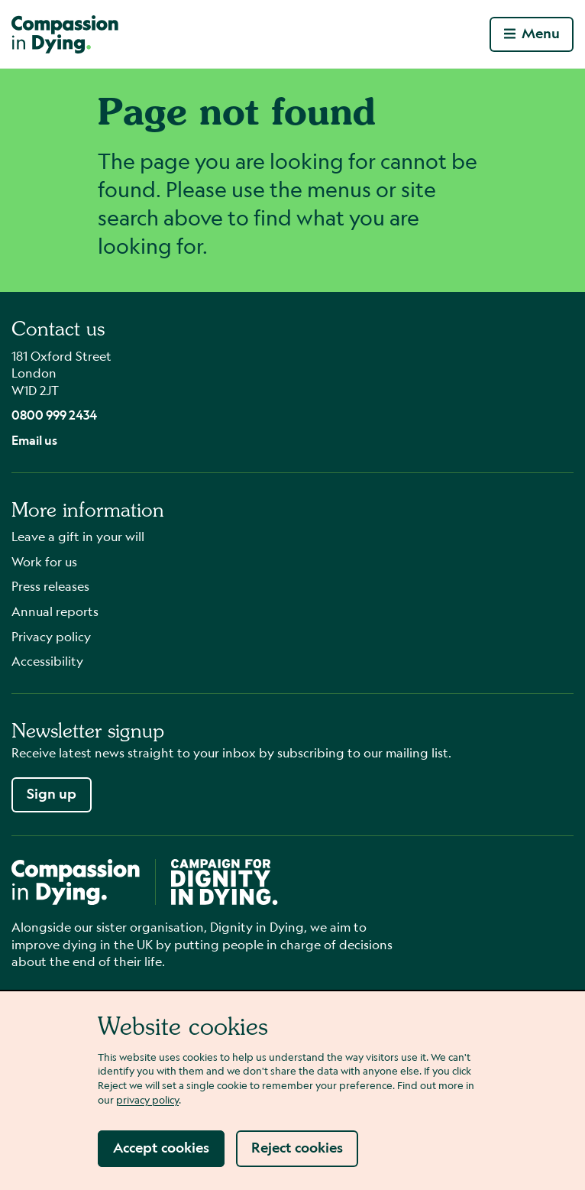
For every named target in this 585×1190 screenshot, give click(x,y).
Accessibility (47, 661)
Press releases (50, 586)
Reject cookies (297, 1147)
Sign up (51, 794)
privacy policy (147, 1099)
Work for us (44, 561)
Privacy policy (51, 636)
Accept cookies (161, 1147)
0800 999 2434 (54, 415)
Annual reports (55, 611)
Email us (34, 440)
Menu (532, 33)
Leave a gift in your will (77, 536)
